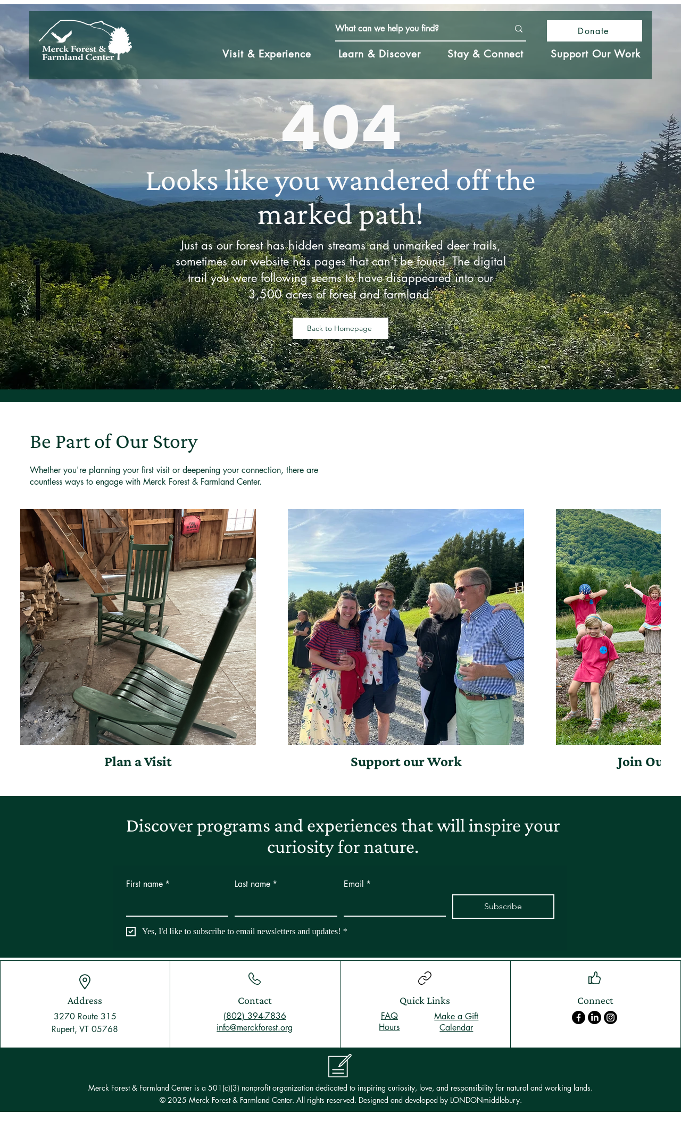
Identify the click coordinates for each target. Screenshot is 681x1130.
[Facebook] (578, 1017)
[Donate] (594, 30)
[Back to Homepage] (340, 328)
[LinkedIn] (594, 1017)
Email (357, 884)
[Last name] (282, 905)
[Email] (391, 905)
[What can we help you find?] (414, 28)
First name (148, 884)
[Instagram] (610, 1017)
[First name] (174, 905)
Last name (256, 884)
